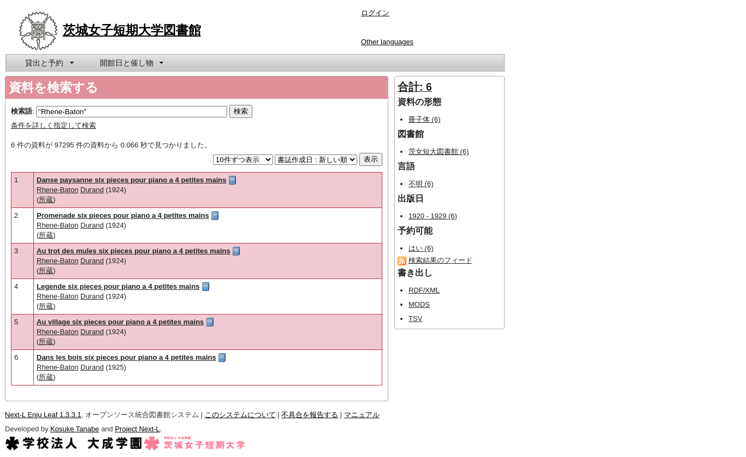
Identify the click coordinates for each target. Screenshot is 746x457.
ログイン (375, 13)
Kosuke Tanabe (74, 429)
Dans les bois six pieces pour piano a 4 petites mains (126, 357)
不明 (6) (421, 184)
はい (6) (421, 248)
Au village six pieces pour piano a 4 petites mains (120, 322)
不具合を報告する (309, 415)
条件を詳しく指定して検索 (53, 125)
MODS (419, 304)
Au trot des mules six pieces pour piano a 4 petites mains (133, 251)
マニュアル (362, 415)
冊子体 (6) (424, 119)
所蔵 (46, 199)
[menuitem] (48, 63)
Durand (92, 190)
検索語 (21, 111)
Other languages (387, 42)
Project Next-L (137, 429)
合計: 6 (415, 87)
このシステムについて (240, 415)
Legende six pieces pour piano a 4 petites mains (118, 286)
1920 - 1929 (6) (432, 216)
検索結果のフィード (440, 260)
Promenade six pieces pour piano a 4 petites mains (123, 215)
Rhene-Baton (58, 190)
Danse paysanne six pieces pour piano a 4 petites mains (132, 180)
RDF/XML (424, 290)
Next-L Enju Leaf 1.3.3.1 (43, 415)
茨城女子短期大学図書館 (132, 30)
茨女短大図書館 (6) (438, 151)
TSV (415, 318)
